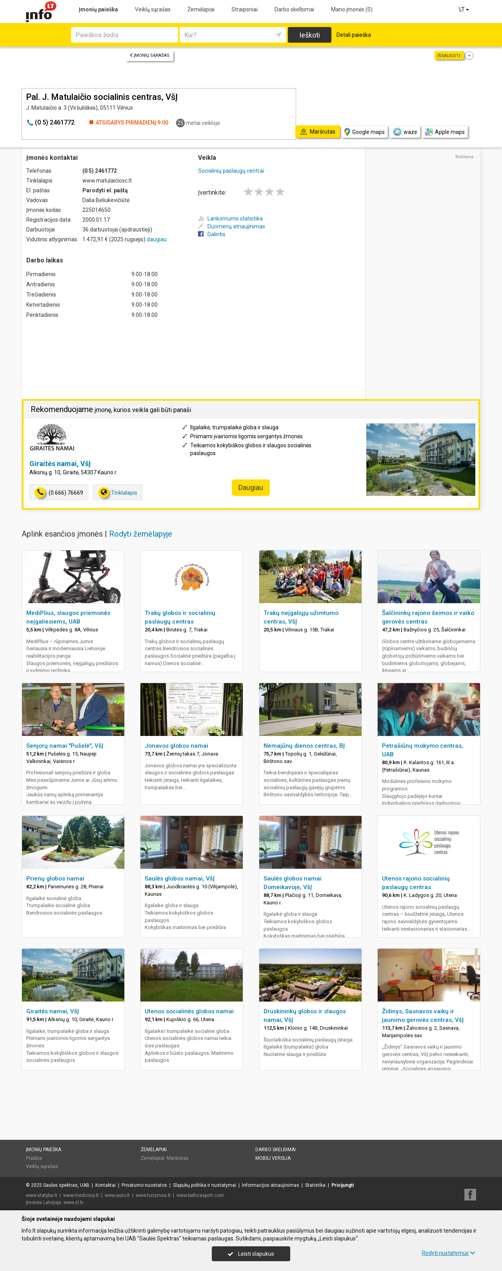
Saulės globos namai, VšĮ (180, 878)
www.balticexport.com (200, 1195)
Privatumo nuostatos (144, 1185)
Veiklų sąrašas (153, 9)
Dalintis (212, 234)
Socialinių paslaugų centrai (231, 171)
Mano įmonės (352, 9)
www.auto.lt (117, 1195)
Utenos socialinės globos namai (189, 1011)
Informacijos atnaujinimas (270, 1185)
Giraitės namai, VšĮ (60, 463)
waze (404, 132)
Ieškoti (309, 35)
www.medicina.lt (81, 1195)
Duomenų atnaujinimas (231, 226)
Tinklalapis (117, 492)
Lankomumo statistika (230, 218)
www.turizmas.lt (153, 1195)
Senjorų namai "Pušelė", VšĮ (64, 745)
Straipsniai (244, 9)
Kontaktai (105, 1185)
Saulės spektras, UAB (66, 1185)
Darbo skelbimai (294, 9)
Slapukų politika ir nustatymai (204, 1185)
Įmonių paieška (98, 9)
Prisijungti (342, 1185)
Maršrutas (178, 1158)
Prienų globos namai (55, 878)
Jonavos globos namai (176, 745)
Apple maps (445, 132)
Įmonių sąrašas (149, 55)
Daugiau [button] (250, 487)
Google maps (364, 132)
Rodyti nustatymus (448, 1253)
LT (464, 9)
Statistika (315, 1185)
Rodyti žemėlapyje (140, 534)
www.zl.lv (74, 1202)
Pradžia (34, 1158)
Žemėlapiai (201, 9)
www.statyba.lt (41, 1195)
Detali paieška (353, 35)
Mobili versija (273, 1158)
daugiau (157, 239)
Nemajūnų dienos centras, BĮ (304, 745)
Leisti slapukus (251, 1254)
